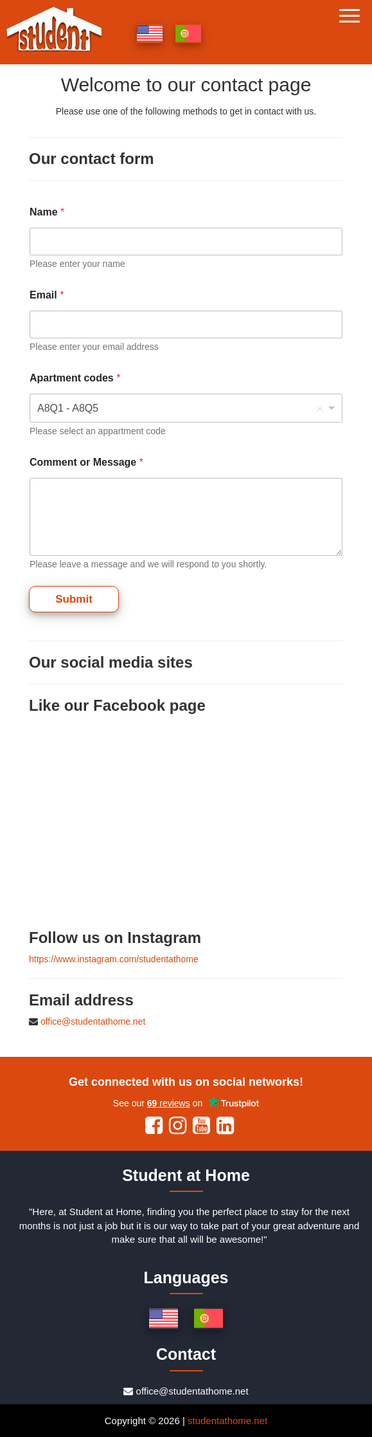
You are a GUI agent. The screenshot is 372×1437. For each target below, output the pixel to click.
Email (47, 294)
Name (47, 211)
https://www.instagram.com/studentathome (114, 959)
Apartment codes (75, 377)
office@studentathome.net (92, 1021)
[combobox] (186, 408)
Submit (74, 599)
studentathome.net (227, 1420)
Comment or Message (86, 462)
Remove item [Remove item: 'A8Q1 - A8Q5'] (320, 408)
